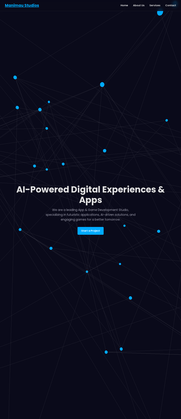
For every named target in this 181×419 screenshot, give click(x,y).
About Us (138, 5)
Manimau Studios (22, 5)
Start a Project (90, 231)
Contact (170, 5)
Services (154, 5)
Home (124, 5)
